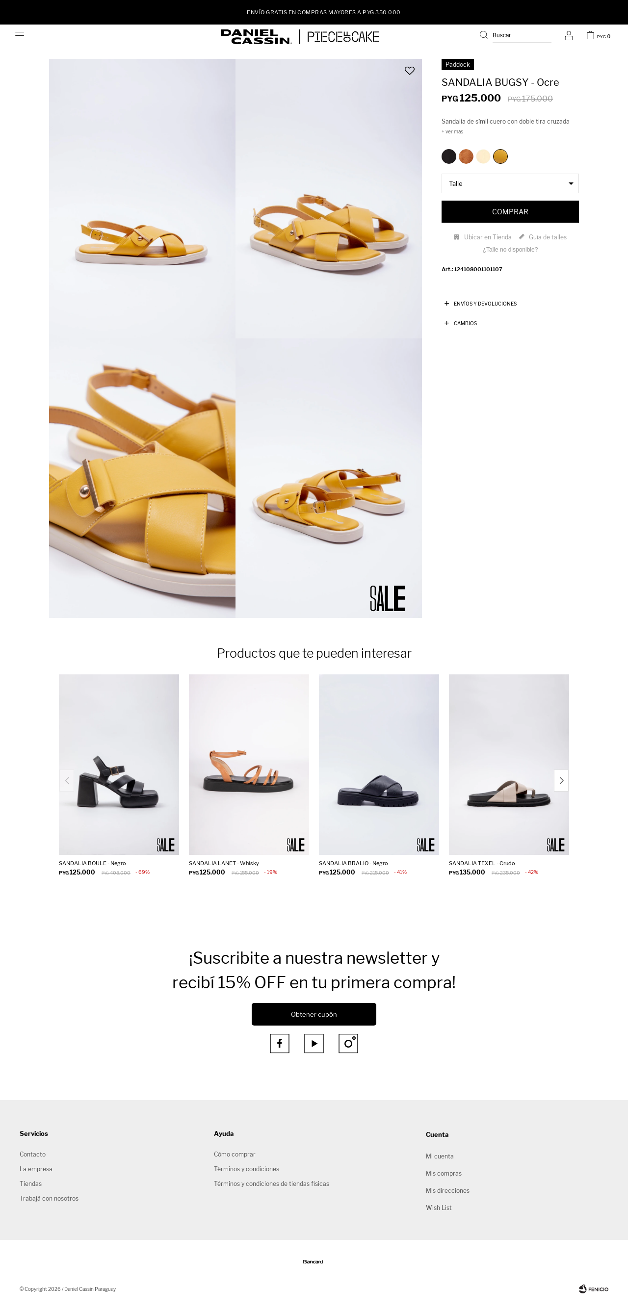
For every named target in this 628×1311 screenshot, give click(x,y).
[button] (515, 37)
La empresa (36, 1169)
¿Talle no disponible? (510, 249)
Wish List (439, 1207)
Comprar (510, 211)
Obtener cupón (314, 1014)
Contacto (33, 1154)
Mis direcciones (448, 1190)
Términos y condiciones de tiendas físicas (271, 1183)
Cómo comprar (235, 1154)
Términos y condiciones (246, 1169)
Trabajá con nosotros (49, 1198)
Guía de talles (548, 237)
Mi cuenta (440, 1156)
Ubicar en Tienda (488, 237)
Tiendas (31, 1183)
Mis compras (444, 1173)
